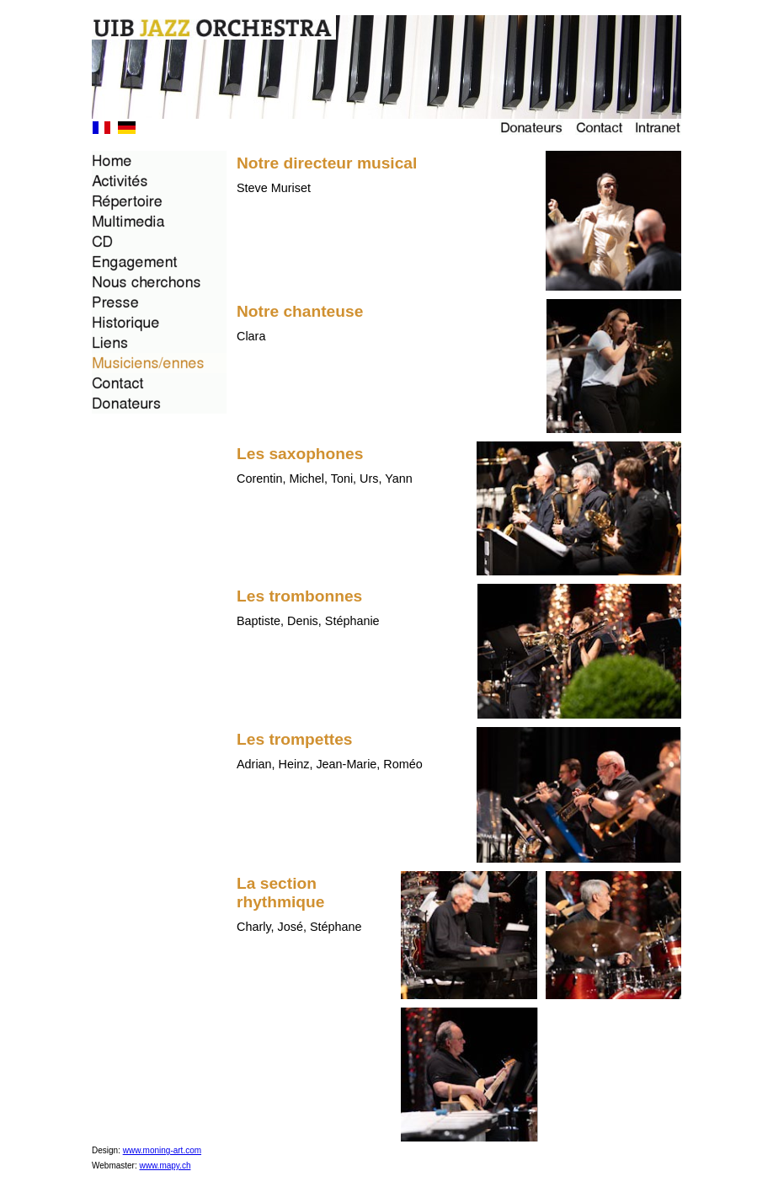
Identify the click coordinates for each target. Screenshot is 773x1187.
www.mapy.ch (165, 1165)
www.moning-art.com (162, 1150)
